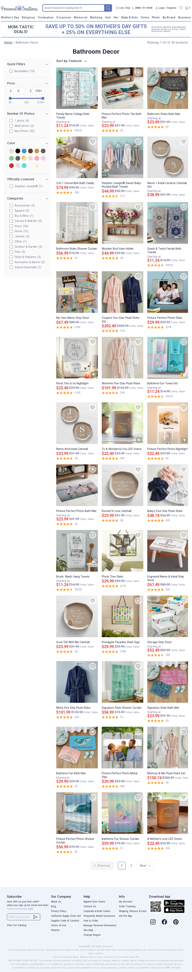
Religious (28, 17)
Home (145, 17)
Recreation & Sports (30, 262)
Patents (55, 930)
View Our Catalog (16, 925)
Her (116, 17)
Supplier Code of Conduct (65, 920)
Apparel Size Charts (94, 901)
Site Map (88, 930)
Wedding (96, 17)
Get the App (125, 916)
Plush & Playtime (28, 257)
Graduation (45, 17)
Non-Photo (24, 131)
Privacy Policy (58, 911)
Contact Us (90, 906)
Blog (53, 906)
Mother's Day (10, 17)
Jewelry (22, 236)
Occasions (63, 17)
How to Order (91, 920)
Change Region (92, 935)
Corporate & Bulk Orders (97, 911)
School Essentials (28, 267)
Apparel (22, 210)
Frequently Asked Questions (99, 916)
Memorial (80, 17)
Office (21, 241)
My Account (125, 901)
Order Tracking (127, 906)
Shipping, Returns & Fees (132, 911)
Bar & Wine (24, 215)
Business (184, 17)
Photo (156, 17)
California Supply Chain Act (66, 916)
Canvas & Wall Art (28, 220)
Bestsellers (25, 71)
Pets (20, 251)
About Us (56, 901)
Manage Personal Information (100, 925)
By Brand (169, 17)
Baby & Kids (129, 17)
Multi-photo (24, 125)
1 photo (22, 120)
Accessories (25, 205)
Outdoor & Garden (28, 246)
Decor (21, 226)
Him (108, 17)
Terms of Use (58, 925)
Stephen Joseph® (29, 186)
